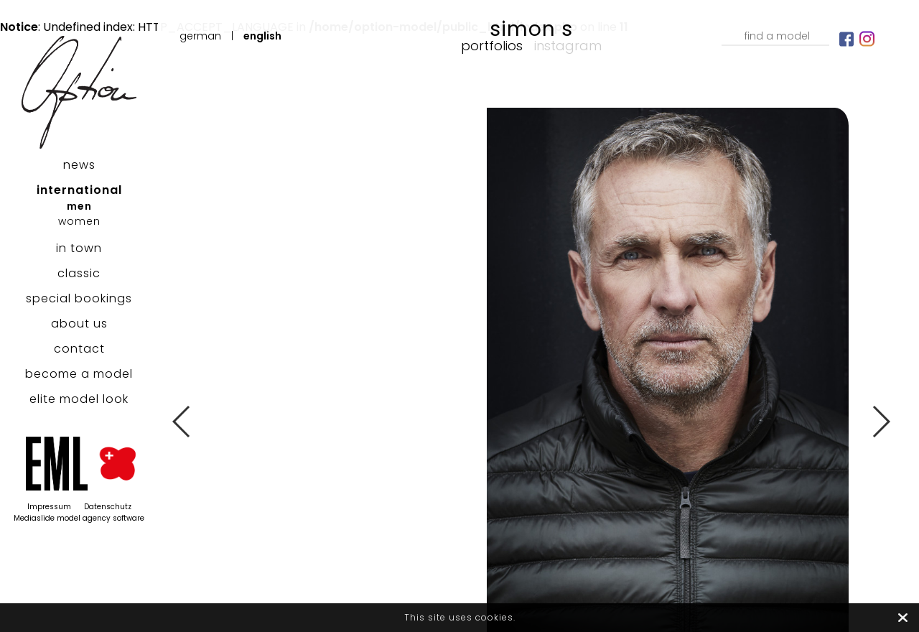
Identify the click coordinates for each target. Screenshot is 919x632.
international (79, 190)
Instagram (568, 46)
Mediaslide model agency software (79, 518)
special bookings (79, 298)
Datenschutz (107, 506)
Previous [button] (182, 421)
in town (79, 248)
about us (79, 323)
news (79, 165)
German (200, 36)
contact (79, 348)
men (79, 206)
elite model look (79, 399)
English (262, 36)
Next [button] (880, 421)
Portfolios (492, 46)
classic (79, 273)
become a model (79, 374)
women (79, 221)
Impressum (49, 506)
